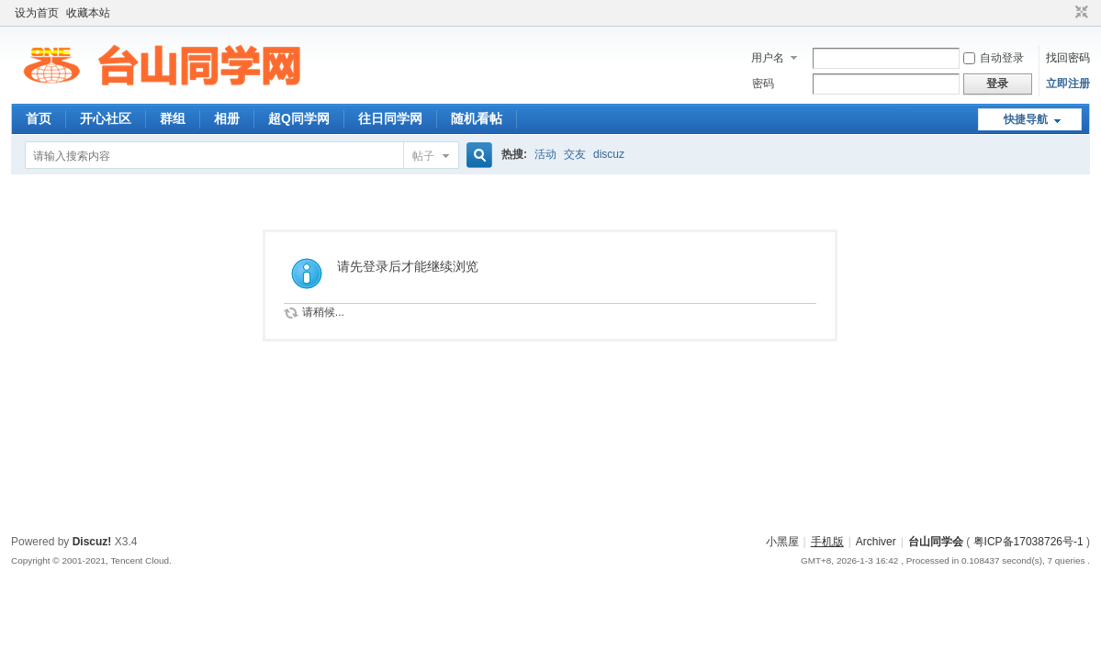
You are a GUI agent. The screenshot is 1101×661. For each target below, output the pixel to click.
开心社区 (105, 118)
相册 (227, 118)
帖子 (423, 156)
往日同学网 (390, 118)
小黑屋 (782, 541)
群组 (172, 118)
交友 (575, 154)
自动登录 (993, 57)
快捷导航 (1026, 119)
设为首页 (37, 12)
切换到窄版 (1079, 13)
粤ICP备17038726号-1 (1028, 541)
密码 (763, 83)
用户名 (767, 57)
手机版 (827, 541)
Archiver (876, 541)
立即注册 (1068, 83)
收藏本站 (88, 12)
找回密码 (1068, 57)
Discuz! (92, 541)
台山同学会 (935, 541)
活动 (545, 154)
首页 (38, 118)
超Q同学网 (299, 118)
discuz (608, 154)
